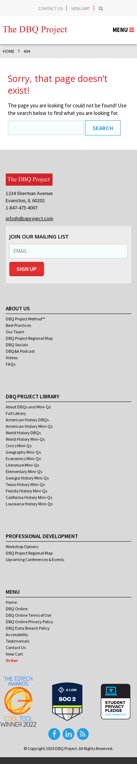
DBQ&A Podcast (20, 351)
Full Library (16, 413)
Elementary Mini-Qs (24, 471)
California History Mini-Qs (29, 497)
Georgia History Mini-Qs (27, 478)
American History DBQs (27, 419)
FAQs (10, 364)
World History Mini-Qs (25, 439)
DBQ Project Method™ (25, 318)
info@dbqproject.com (29, 218)
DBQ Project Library (32, 396)
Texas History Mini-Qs (25, 484)
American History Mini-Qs (29, 426)
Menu (13, 591)
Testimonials (17, 641)
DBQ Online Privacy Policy (29, 621)
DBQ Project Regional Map (29, 338)
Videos (12, 357)
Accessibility (17, 634)
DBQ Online (17, 608)
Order (12, 660)
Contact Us (50, 8)
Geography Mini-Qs (23, 452)
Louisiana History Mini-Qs (29, 503)
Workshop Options (22, 546)
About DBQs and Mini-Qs (28, 406)
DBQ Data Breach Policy (28, 628)
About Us (18, 308)
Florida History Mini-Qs (26, 491)
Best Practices (18, 325)
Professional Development (42, 536)
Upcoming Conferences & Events (35, 559)
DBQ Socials (17, 344)
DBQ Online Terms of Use (28, 615)
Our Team (15, 331)
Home (11, 602)
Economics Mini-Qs (23, 458)
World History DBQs (23, 432)
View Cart (80, 8)
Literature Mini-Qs (22, 465)
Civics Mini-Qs (18, 445)
